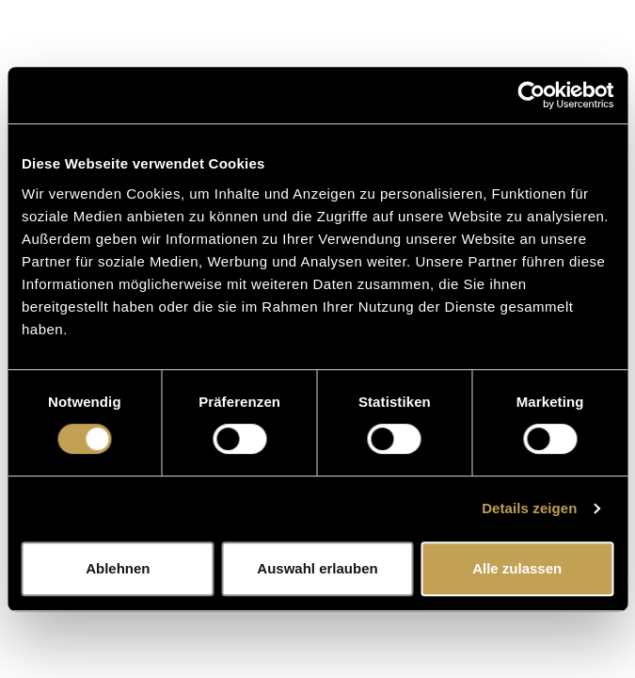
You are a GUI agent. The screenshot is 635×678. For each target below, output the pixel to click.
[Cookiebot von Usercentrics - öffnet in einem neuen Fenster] (531, 95)
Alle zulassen (517, 568)
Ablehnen (118, 568)
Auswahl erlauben (317, 568)
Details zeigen (529, 508)
